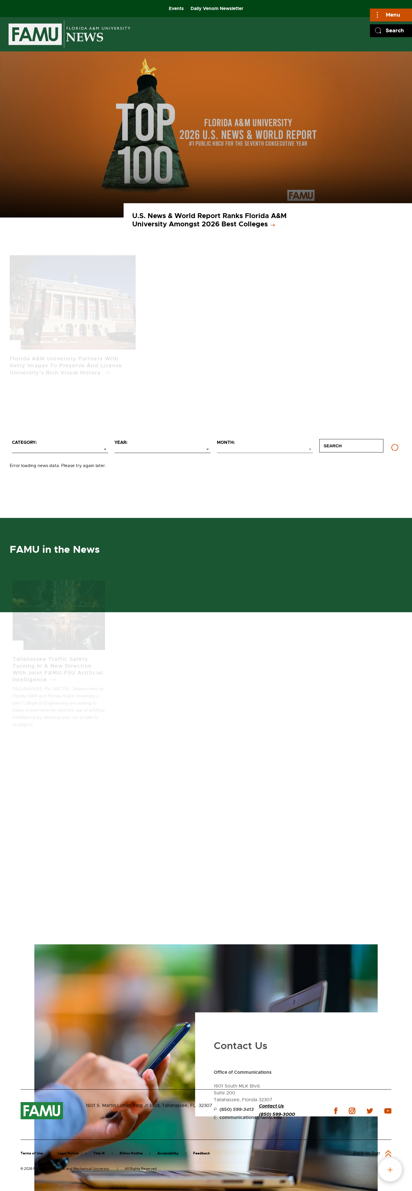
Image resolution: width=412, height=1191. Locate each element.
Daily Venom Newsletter (217, 8)
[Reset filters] (395, 447)
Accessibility (168, 1153)
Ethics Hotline (131, 1153)
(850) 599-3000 (277, 1114)
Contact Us (271, 1106)
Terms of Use (32, 1153)
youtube (387, 1111)
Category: (24, 442)
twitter (370, 1111)
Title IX (99, 1153)
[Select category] (60, 449)
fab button (390, 1170)
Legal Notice (68, 1153)
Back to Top (366, 1153)
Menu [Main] (393, 14)
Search (395, 30)
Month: (226, 442)
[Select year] (162, 449)
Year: (120, 442)
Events (176, 8)
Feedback (201, 1153)
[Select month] (265, 449)
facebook (335, 1111)
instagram (352, 1111)
